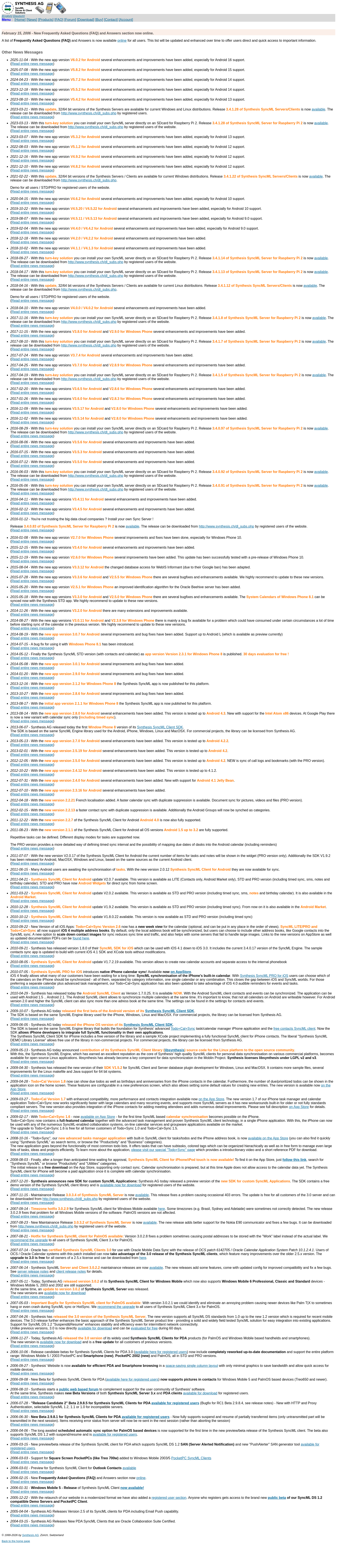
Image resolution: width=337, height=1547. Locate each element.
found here (81, 938)
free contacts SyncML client (294, 1028)
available (318, 109)
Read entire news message (32, 64)
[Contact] (111, 19)
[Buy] (99, 19)
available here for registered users (161, 1352)
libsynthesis (174, 1050)
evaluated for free (144, 1328)
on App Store (299, 1107)
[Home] (20, 19)
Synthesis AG (30, 1535)
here (161, 1209)
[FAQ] (58, 19)
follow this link (294, 1160)
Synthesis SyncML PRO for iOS (264, 976)
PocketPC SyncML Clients (191, 1458)
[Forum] (70, 19)
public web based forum (78, 1389)
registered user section (169, 1497)
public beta (277, 1497)
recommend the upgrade (29, 1240)
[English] (7, 16)
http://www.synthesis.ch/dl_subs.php (88, 113)
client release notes (71, 1271)
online (122, 40)
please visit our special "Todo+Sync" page (163, 1150)
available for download (95, 1328)
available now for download (120, 1185)
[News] (32, 19)
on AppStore (181, 972)
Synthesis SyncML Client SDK (160, 727)
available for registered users (175, 1403)
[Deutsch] (19, 16)
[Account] (126, 19)
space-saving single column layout (191, 1365)
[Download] (85, 19)
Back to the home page (16, 1541)
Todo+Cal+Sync (183, 1028)
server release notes (33, 1271)
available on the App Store (268, 1138)
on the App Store (211, 1099)
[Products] (46, 19)
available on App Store (98, 1117)
